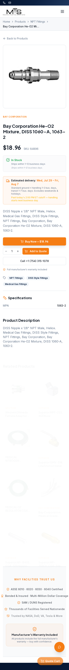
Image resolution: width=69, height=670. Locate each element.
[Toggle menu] (62, 11)
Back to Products (15, 38)
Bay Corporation (15, 116)
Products (20, 21)
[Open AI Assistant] (59, 647)
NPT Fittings (38, 21)
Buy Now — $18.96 (34, 241)
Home (6, 21)
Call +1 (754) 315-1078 (34, 261)
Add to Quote (36, 251)
